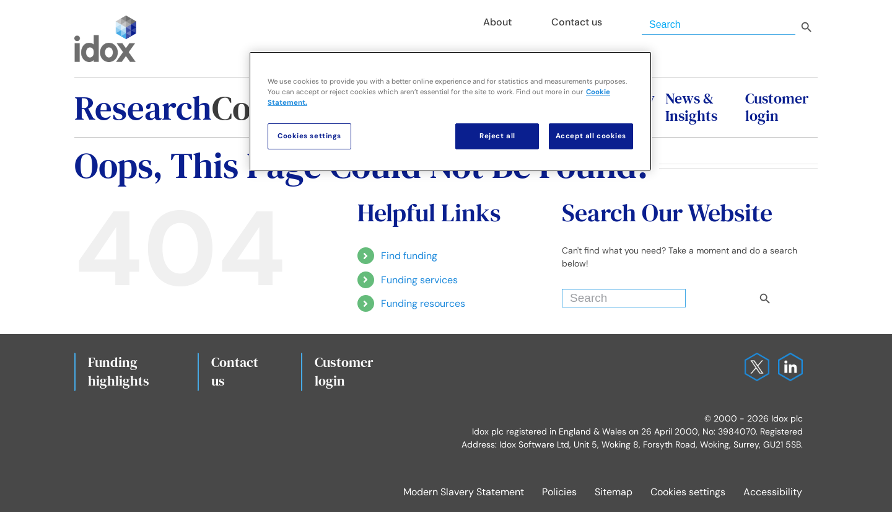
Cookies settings (687, 492)
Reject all (497, 136)
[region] (450, 111)
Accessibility (772, 491)
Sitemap (613, 491)
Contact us (234, 371)
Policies (559, 491)
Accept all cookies (591, 136)
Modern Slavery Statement (463, 491)
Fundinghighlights (118, 371)
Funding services (419, 279)
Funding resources (423, 303)
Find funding (409, 255)
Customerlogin (344, 371)
